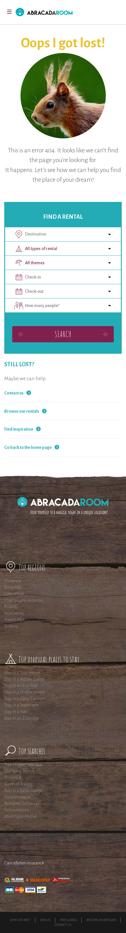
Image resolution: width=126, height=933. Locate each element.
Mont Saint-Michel (20, 816)
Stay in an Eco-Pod (20, 685)
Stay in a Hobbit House (24, 692)
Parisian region (17, 797)
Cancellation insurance (24, 863)
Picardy (11, 606)
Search (63, 334)
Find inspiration (18, 429)
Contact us (14, 393)
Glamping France (19, 771)
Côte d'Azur (14, 594)
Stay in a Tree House (22, 672)
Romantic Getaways (21, 803)
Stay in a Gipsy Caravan (24, 698)
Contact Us (63, 924)
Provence (12, 580)
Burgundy (12, 587)
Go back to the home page (28, 447)
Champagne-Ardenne (23, 600)
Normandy (14, 613)
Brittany (11, 626)
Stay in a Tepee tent (21, 705)
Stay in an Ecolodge (21, 718)
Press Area (68, 920)
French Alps (14, 619)
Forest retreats (16, 810)
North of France (18, 784)
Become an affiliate (101, 920)
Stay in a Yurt (15, 711)
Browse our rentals (21, 411)
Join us (45, 920)
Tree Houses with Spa (23, 764)
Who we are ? (20, 920)
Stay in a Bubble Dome (24, 679)
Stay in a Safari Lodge (23, 790)
